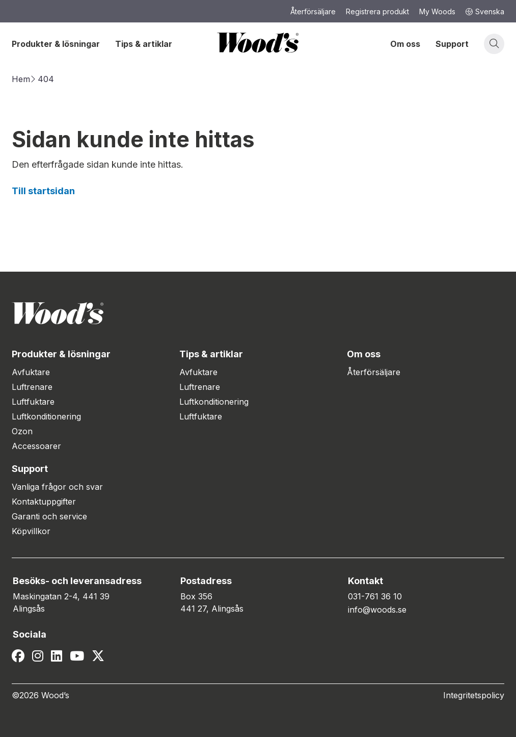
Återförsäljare (373, 372)
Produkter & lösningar (56, 44)
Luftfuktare (33, 402)
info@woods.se (377, 609)
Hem (21, 79)
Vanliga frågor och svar (57, 487)
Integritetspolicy (473, 695)
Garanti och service (49, 516)
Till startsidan (43, 191)
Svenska (485, 11)
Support (452, 44)
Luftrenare (32, 387)
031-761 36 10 (375, 596)
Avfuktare (31, 372)
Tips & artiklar (143, 44)
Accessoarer (36, 446)
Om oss (405, 44)
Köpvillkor (31, 531)
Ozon (22, 431)
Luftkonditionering (46, 416)
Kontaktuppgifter (44, 501)
